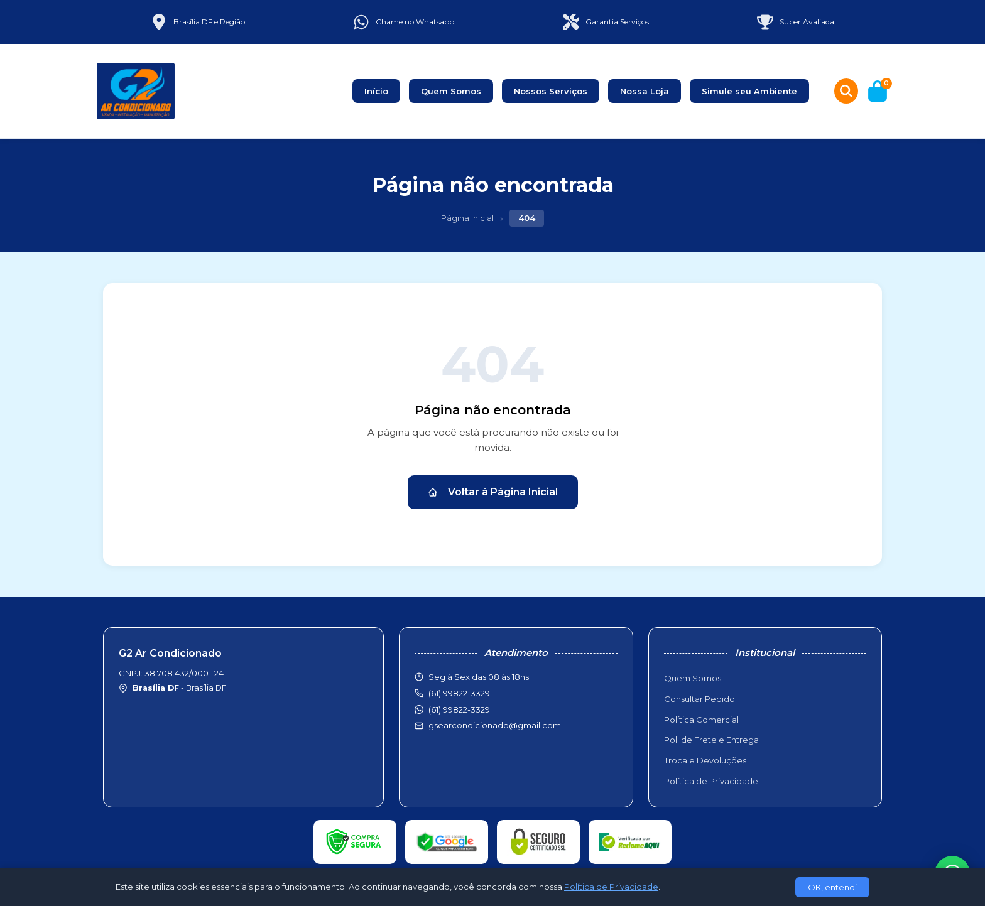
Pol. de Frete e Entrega (711, 740)
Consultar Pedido (699, 699)
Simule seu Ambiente (749, 91)
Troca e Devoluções (705, 760)
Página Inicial (467, 218)
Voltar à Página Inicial (493, 492)
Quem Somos (451, 91)
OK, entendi (832, 887)
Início (376, 91)
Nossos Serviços (550, 91)
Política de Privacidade (711, 781)
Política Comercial (701, 720)
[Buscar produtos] (846, 91)
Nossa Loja (644, 91)
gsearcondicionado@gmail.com (494, 725)
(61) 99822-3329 (459, 709)
